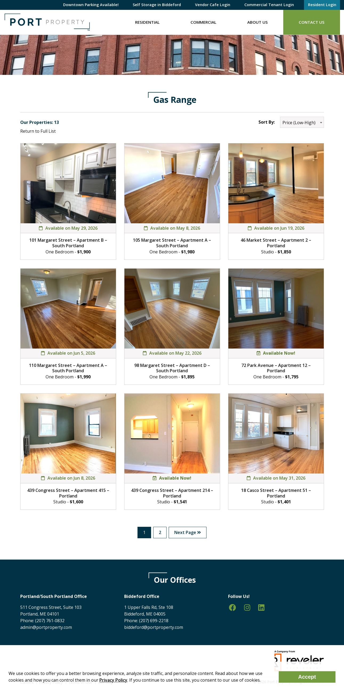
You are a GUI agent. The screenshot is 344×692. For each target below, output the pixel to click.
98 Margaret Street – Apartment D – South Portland (172, 368)
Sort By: (266, 122)
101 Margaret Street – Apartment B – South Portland (68, 243)
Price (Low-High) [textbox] (298, 123)
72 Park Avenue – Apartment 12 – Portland (276, 368)
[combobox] (302, 122)
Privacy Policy (113, 680)
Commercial (203, 22)
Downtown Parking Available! (91, 4)
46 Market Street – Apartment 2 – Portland (276, 243)
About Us (257, 22)
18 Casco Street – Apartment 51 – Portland (276, 493)
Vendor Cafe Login (212, 4)
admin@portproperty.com (46, 627)
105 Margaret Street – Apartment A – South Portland (172, 243)
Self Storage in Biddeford (157, 4)
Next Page (188, 532)
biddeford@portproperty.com (153, 627)
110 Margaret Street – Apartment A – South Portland (68, 368)
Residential (147, 22)
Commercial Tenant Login (269, 4)
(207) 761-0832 (49, 621)
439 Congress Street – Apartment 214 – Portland (172, 493)
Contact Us (312, 22)
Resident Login (322, 4)
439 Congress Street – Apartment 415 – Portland (68, 493)
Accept (307, 677)
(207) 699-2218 (153, 621)
